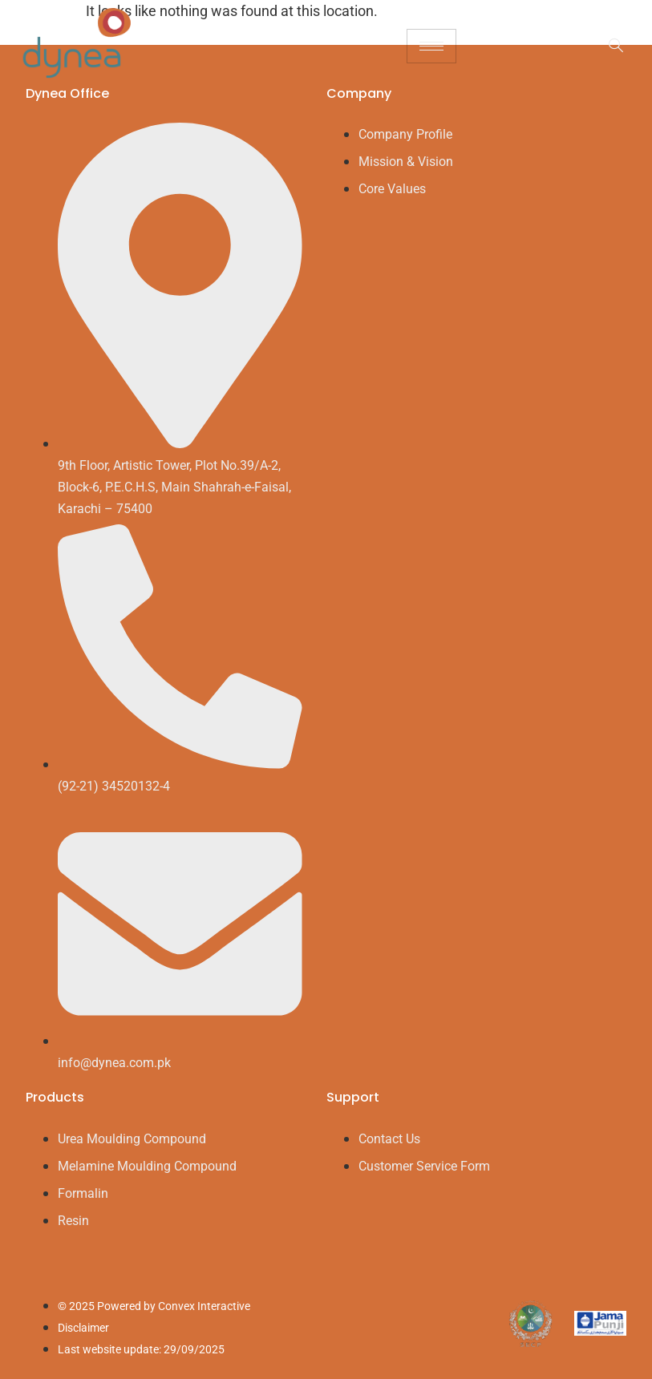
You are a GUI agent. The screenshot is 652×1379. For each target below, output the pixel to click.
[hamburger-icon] (431, 46)
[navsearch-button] (608, 46)
